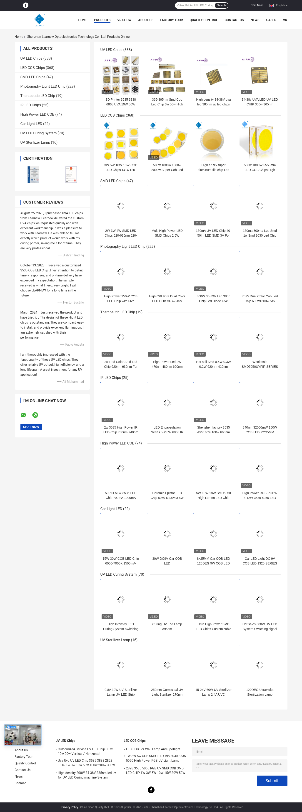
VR (285, 20)
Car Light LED (31, 124)
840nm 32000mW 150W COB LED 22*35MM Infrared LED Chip (260, 432)
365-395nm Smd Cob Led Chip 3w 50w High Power (167, 104)
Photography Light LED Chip (42, 86)
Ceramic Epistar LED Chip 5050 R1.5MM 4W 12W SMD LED (167, 497)
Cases (271, 20)
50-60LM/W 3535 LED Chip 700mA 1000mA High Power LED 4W (121, 497)
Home (82, 20)
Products (102, 20)
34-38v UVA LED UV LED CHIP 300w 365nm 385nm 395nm (260, 104)
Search (221, 5)
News (255, 20)
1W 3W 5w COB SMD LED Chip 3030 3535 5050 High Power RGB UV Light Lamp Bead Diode (156, 759)
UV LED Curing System (38, 133)
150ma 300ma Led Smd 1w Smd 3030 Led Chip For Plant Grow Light (260, 235)
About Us (145, 20)
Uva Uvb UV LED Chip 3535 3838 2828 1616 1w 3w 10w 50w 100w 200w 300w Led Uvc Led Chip (86, 763)
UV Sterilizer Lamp (35, 142)
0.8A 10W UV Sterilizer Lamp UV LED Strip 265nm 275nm (121, 694)
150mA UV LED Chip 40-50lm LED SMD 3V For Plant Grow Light (213, 235)
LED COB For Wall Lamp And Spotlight (153, 749)
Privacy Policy (69, 807)
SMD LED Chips (32, 77)
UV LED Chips (31, 58)
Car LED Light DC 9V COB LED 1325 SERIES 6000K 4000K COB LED (260, 563)
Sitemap (21, 783)
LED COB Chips (32, 68)
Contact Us (234, 20)
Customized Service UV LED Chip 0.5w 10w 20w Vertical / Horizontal (85, 751)
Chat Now (257, 5)
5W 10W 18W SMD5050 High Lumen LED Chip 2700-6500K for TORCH (213, 497)
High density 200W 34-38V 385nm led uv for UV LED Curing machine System (87, 775)
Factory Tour (171, 20)
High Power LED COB (37, 114)
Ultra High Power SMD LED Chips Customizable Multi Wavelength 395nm (213, 629)
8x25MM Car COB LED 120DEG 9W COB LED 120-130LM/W (213, 563)
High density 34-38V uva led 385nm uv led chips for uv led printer (213, 104)
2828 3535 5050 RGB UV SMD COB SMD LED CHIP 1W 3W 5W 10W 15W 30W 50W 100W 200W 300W (155, 771)
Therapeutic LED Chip (37, 96)
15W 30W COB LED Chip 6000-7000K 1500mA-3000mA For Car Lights (121, 563)
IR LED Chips (30, 105)
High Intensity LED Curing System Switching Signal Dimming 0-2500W (121, 629)
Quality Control (204, 20)
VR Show (124, 20)
